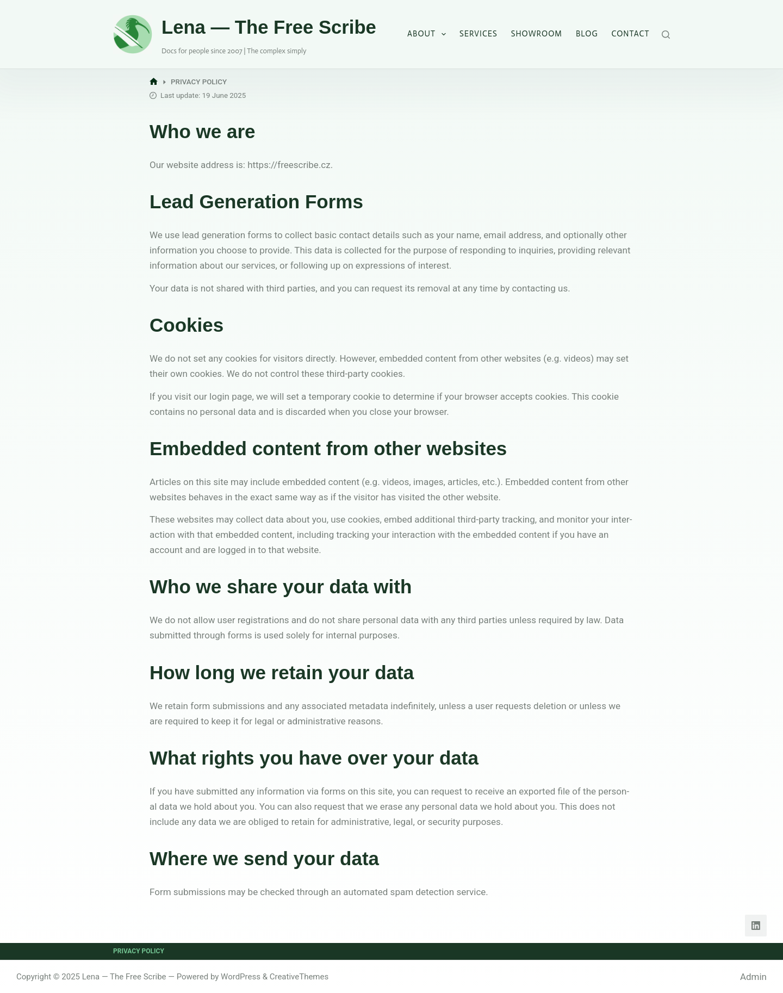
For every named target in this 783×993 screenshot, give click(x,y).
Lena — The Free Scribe (268, 27)
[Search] (666, 34)
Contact (631, 34)
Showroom (536, 34)
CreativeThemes (299, 977)
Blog (587, 34)
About (428, 34)
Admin (753, 976)
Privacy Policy (138, 951)
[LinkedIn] (756, 925)
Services (478, 34)
